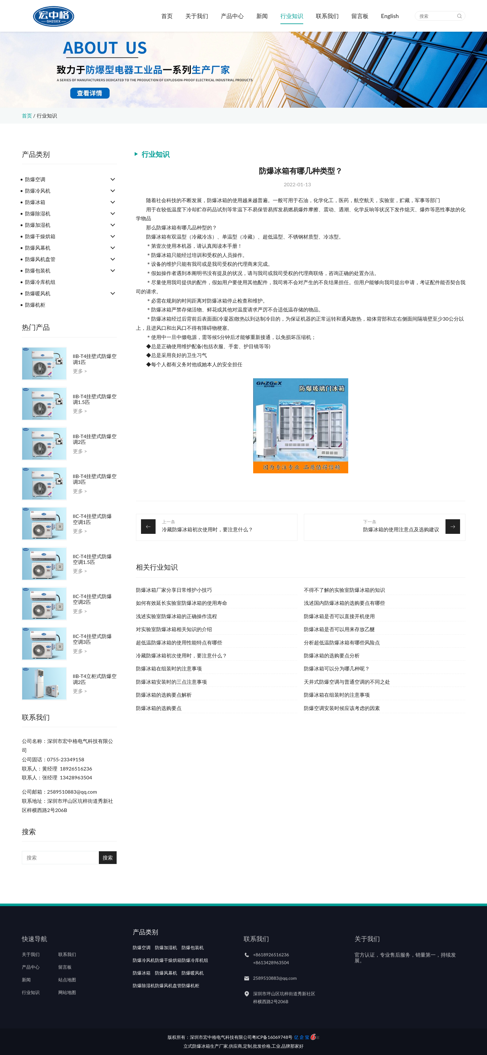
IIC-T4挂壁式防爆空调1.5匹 (92, 559)
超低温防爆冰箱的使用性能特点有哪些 (179, 642)
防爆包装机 (37, 270)
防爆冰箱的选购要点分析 (332, 655)
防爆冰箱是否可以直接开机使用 (339, 616)
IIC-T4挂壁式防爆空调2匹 (92, 599)
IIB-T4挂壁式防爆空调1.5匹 (95, 399)
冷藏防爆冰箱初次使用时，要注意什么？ (207, 529)
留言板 (359, 15)
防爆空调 (35, 179)
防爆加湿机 (37, 225)
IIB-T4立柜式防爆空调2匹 (95, 679)
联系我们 (327, 15)
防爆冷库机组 (40, 282)
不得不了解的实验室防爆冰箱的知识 (344, 590)
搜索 (108, 857)
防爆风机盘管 (40, 259)
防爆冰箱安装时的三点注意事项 (171, 682)
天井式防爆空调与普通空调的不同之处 (347, 682)
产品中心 (232, 15)
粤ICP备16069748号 (272, 1037)
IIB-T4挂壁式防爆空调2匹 (95, 439)
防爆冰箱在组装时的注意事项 (169, 668)
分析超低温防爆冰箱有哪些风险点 (342, 642)
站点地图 (67, 990)
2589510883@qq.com (275, 988)
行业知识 (291, 15)
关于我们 (196, 15)
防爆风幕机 (37, 248)
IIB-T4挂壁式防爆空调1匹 (95, 359)
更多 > (80, 371)
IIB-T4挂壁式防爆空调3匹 (95, 479)
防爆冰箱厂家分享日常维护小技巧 (174, 590)
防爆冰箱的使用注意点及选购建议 (401, 529)
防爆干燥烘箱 (40, 236)
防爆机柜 (35, 305)
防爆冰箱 (35, 202)
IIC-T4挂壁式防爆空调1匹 (92, 519)
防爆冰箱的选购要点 (159, 708)
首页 (167, 15)
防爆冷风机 (37, 191)
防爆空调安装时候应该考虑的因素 (342, 708)
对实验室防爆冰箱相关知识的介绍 (174, 629)
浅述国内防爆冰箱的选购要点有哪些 (344, 603)
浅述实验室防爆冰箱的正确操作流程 (176, 616)
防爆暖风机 (37, 293)
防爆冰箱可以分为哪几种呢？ (337, 668)
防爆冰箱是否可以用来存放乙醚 (339, 629)
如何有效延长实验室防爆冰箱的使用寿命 (181, 603)
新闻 (262, 15)
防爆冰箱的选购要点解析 (164, 695)
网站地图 (67, 1003)
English (390, 15)
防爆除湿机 (37, 213)
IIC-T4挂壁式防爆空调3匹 (92, 639)
